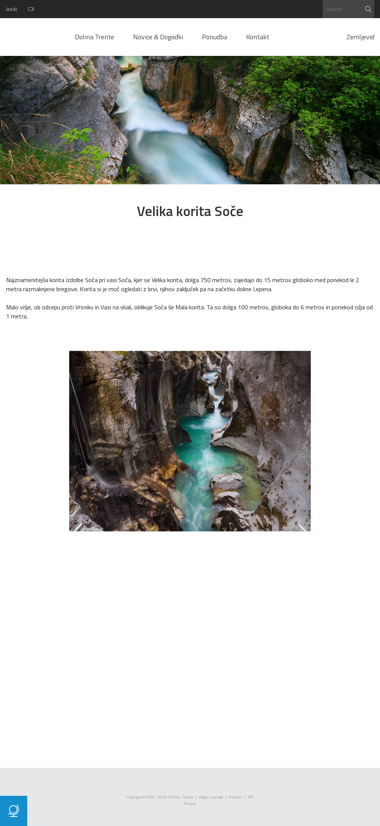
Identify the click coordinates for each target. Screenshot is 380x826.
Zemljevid (360, 37)
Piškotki (235, 797)
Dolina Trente (94, 37)
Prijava (190, 803)
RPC (251, 797)
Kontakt (257, 37)
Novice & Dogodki (158, 37)
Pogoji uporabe (211, 797)
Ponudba (214, 37)
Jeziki (11, 9)
